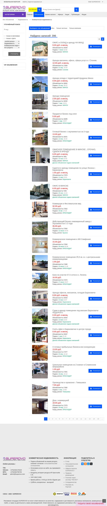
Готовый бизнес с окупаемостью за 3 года (70, 132)
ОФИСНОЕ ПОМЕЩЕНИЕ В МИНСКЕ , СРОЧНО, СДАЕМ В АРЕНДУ (74, 150)
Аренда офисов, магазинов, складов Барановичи (73, 293)
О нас (67, 461)
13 (90, 419)
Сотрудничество (70, 482)
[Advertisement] (53, 438)
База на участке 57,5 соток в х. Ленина (69, 275)
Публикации (75, 14)
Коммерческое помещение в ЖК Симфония (71, 239)
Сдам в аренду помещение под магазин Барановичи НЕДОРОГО (75, 311)
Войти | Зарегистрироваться (32, 2)
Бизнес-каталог (50, 14)
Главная (29, 14)
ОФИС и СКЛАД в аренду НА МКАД (68, 43)
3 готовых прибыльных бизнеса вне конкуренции (73, 347)
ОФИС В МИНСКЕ (60, 186)
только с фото (10, 38)
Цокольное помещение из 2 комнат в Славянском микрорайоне (74, 366)
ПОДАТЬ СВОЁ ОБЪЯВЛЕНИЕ (91, 504)
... (102, 419)
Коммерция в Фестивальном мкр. (67, 204)
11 (81, 419)
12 (85, 419)
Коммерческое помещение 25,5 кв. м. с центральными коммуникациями (76, 258)
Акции (67, 14)
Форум (84, 14)
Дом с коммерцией (60, 400)
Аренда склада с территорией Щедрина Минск (72, 78)
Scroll (104, 501)
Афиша (60, 14)
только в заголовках (12, 36)
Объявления (39, 14)
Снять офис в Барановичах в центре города (71, 329)
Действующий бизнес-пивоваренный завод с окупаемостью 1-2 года (71, 222)
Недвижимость (23, 19)
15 (98, 419)
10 (77, 419)
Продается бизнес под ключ (64, 114)
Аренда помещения (61, 96)
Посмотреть (97, 46)
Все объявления (8, 19)
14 (94, 419)
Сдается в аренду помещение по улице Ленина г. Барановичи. (73, 169)
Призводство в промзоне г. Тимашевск (69, 383)
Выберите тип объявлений (40, 28)
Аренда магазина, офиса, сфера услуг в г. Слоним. (74, 60)
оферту (33, 470)
